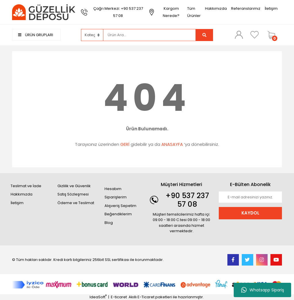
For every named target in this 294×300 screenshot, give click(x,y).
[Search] (149, 35)
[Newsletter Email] (250, 197)
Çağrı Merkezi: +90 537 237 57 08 (118, 12)
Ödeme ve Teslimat (75, 203)
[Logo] (43, 12)
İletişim (271, 8)
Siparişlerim (116, 197)
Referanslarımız (245, 8)
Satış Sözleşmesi (73, 194)
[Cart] (273, 35)
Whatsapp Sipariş (262, 290)
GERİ (124, 144)
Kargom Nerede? (171, 12)
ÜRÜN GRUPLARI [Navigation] (35, 35)
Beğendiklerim (118, 214)
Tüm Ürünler (194, 12)
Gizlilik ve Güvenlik (74, 186)
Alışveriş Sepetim (120, 205)
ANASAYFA (172, 144)
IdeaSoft (98, 297)
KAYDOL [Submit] (250, 213)
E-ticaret (119, 297)
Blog (109, 222)
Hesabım (113, 188)
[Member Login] (239, 34)
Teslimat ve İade (26, 186)
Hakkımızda (216, 8)
